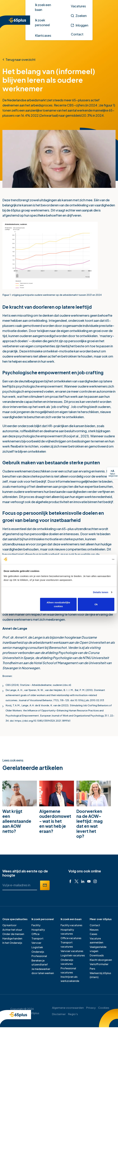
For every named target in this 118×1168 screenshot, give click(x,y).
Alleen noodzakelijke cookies (58, 604)
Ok (96, 604)
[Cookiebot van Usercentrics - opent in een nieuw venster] (100, 559)
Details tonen (100, 592)
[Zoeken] (79, 15)
